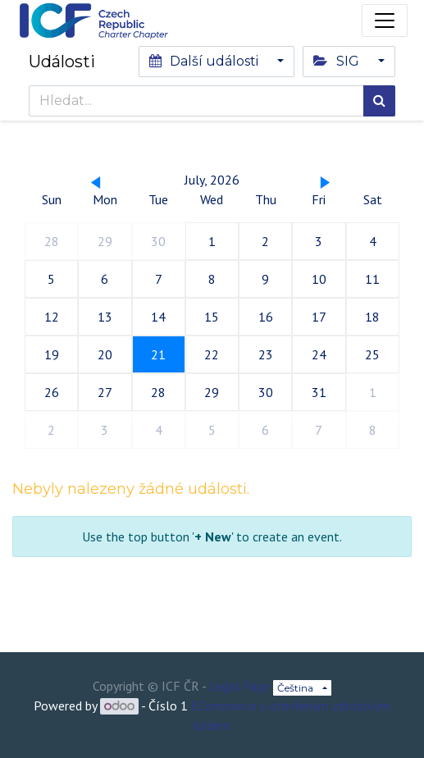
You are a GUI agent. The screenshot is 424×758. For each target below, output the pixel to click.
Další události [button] (205, 61)
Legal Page (239, 686)
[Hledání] (379, 100)
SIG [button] (337, 61)
